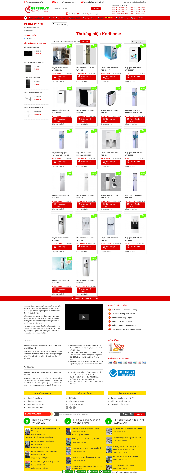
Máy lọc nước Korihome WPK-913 (85, 239)
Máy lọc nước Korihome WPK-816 (85, 196)
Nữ (132, 414)
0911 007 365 (122, 441)
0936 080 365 (81, 460)
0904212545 (81, 451)
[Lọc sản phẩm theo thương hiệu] (24, 38)
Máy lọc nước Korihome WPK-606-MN (60, 111)
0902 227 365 (122, 432)
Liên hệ (140, 18)
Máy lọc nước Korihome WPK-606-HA (109, 69)
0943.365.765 (119, 10)
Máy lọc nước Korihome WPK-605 (109, 111)
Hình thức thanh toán (34, 401)
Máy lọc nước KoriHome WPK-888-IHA (60, 69)
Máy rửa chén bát (74, 18)
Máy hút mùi (60, 18)
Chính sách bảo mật (76, 404)
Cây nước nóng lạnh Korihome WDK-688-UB (60, 154)
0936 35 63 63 (122, 459)
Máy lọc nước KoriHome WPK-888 (85, 69)
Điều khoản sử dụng (76, 401)
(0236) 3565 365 (84, 435)
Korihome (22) (30, 38)
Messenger (80, 471)
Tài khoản (72, 14)
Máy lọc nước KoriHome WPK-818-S (109, 196)
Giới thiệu (72, 398)
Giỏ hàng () (94, 14)
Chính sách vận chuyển (35, 404)
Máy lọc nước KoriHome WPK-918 (134, 239)
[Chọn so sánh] (63, 81)
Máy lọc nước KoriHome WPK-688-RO (134, 154)
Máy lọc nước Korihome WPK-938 (60, 281)
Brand (100, 18)
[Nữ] (130, 414)
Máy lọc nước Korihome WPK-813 (60, 196)
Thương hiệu (61, 24)
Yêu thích (82, 14)
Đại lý (133, 18)
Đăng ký (140, 414)
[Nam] (123, 414)
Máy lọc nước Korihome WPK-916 (109, 239)
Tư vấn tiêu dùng (122, 18)
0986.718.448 (138, 12)
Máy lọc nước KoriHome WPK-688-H (109, 154)
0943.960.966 (120, 14)
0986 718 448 (122, 468)
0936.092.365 (119, 8)
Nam (126, 414)
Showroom (105, 471)
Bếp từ (51, 18)
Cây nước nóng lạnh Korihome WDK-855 (83, 154)
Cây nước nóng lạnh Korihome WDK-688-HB (133, 111)
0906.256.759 (138, 8)
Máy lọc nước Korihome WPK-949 (85, 281)
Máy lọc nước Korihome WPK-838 (133, 196)
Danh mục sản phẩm (34, 18)
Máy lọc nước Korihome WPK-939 (60, 239)
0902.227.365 (138, 10)
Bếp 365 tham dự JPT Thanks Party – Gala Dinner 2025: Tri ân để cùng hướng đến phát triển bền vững (86, 348)
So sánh (85, 41)
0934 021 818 (81, 442)
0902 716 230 (122, 452)
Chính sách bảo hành (34, 407)
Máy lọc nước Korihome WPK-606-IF (133, 69)
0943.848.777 (119, 12)
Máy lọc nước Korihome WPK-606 (85, 111)
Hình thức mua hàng (34, 398)
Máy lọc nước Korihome (32, 27)
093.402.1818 (138, 14)
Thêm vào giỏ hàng (62, 78)
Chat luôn (92, 471)
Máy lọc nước (28, 30)
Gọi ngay (67, 471)
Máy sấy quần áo (89, 18)
